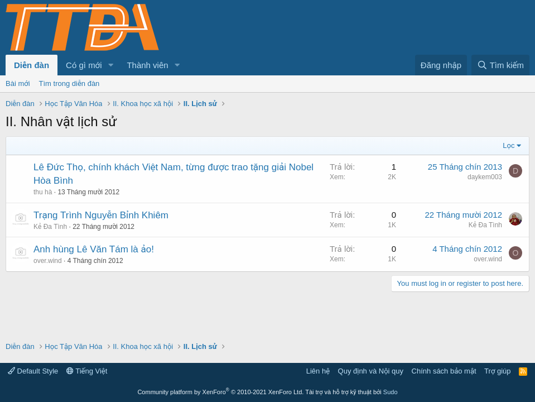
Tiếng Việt (87, 371)
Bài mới (18, 83)
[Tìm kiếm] (500, 65)
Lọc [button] (508, 145)
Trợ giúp (497, 371)
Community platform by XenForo (220, 392)
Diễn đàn (31, 65)
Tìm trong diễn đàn (69, 83)
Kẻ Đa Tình (50, 227)
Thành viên (147, 65)
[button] (110, 65)
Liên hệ (318, 371)
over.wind (47, 261)
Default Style (33, 371)
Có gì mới (84, 65)
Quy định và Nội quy (371, 371)
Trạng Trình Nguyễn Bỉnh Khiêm (100, 215)
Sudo (390, 392)
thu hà (42, 192)
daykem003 (484, 177)
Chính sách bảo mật (444, 371)
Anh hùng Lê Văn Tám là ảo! (93, 249)
